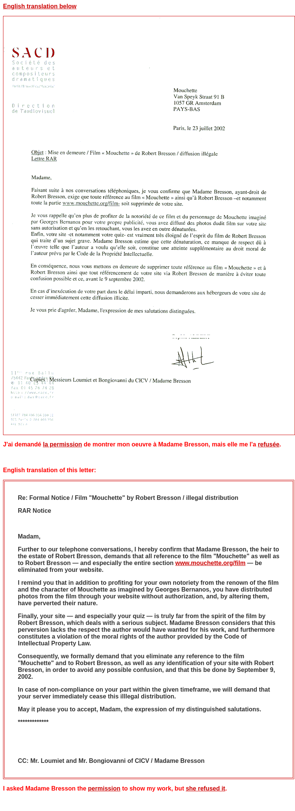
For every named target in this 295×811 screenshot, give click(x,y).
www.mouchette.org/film (210, 563)
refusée (268, 444)
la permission (62, 444)
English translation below (40, 6)
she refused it (205, 788)
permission (104, 788)
